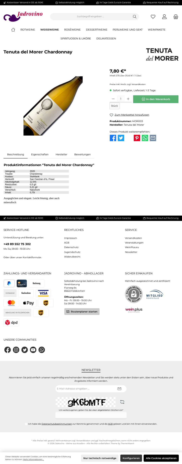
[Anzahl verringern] (113, 99)
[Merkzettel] (153, 16)
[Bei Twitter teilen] (121, 137)
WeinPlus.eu (132, 247)
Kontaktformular (32, 257)
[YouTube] (33, 350)
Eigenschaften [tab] (40, 154)
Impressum (70, 238)
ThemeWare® (127, 443)
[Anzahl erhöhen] (128, 99)
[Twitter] (25, 350)
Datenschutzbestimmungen (57, 424)
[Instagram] (16, 350)
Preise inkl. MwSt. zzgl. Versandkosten (128, 84)
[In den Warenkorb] (155, 99)
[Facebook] (8, 350)
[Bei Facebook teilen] (113, 137)
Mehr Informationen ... (33, 459)
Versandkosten (133, 238)
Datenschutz (71, 247)
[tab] (16, 154)
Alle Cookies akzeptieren (161, 458)
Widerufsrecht (72, 256)
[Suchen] (135, 16)
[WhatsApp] (42, 350)
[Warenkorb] (174, 16)
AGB (66, 242)
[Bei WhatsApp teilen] (145, 137)
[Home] (15, 29)
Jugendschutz (72, 252)
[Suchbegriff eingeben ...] (90, 16)
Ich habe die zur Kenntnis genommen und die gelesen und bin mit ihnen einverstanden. (92, 424)
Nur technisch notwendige (99, 458)
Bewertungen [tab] (82, 154)
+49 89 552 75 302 (17, 244)
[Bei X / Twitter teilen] (129, 137)
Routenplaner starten (81, 311)
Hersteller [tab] (61, 154)
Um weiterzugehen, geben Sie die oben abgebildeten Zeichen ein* (91, 410)
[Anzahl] (121, 99)
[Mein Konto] (164, 16)
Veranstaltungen (134, 242)
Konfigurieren (131, 458)
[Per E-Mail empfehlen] (153, 137)
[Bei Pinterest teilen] (137, 137)
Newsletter (131, 252)
